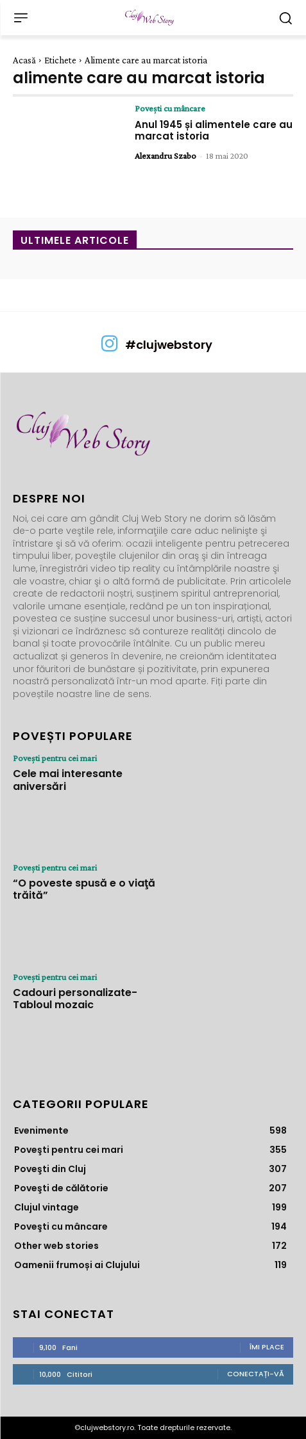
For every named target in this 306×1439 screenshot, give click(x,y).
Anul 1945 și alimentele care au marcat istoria (214, 130)
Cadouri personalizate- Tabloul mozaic (75, 998)
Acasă (24, 60)
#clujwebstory (168, 345)
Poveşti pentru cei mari (55, 757)
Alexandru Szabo (165, 155)
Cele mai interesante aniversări (68, 779)
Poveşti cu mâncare (170, 108)
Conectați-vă (255, 1374)
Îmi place (267, 1347)
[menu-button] (20, 18)
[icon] (109, 348)
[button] (285, 17)
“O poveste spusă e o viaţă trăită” (84, 889)
